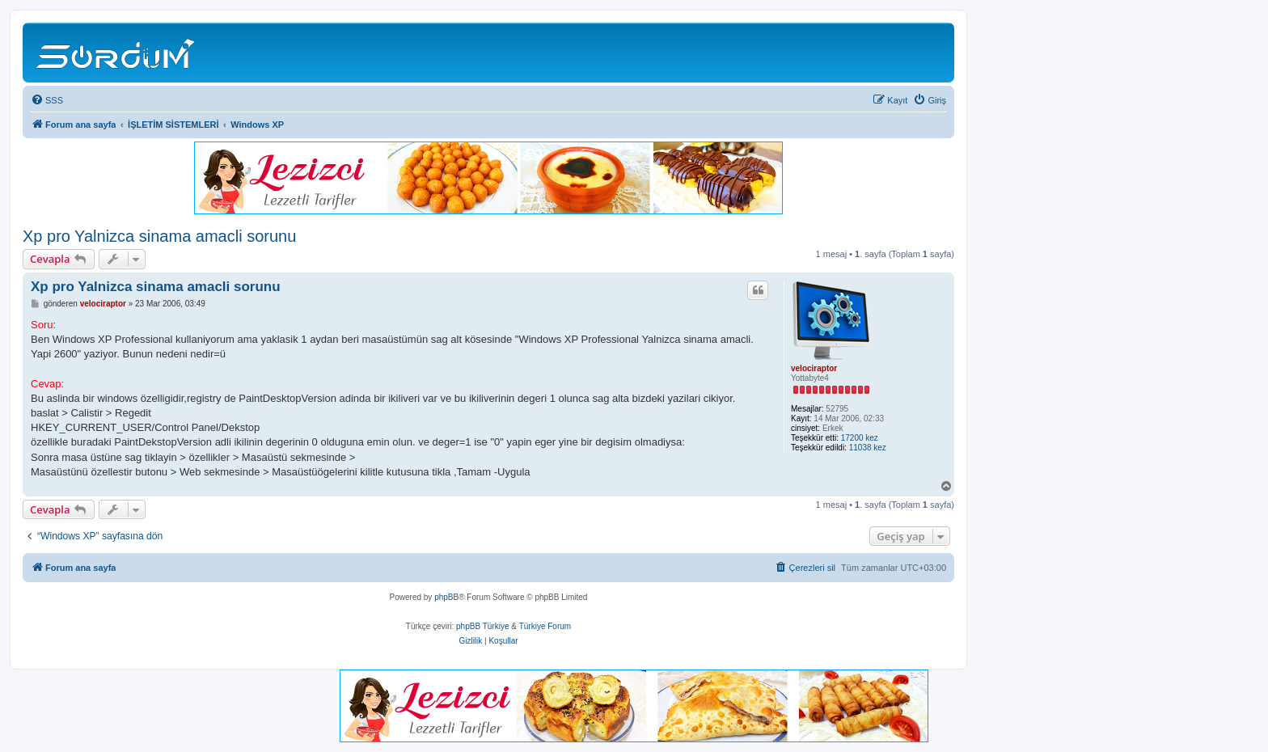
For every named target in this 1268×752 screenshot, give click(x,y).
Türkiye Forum (545, 626)
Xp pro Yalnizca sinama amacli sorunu (159, 236)
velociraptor (814, 368)
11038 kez (867, 447)
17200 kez (859, 437)
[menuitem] (47, 100)
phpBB (446, 597)
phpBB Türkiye (482, 626)
